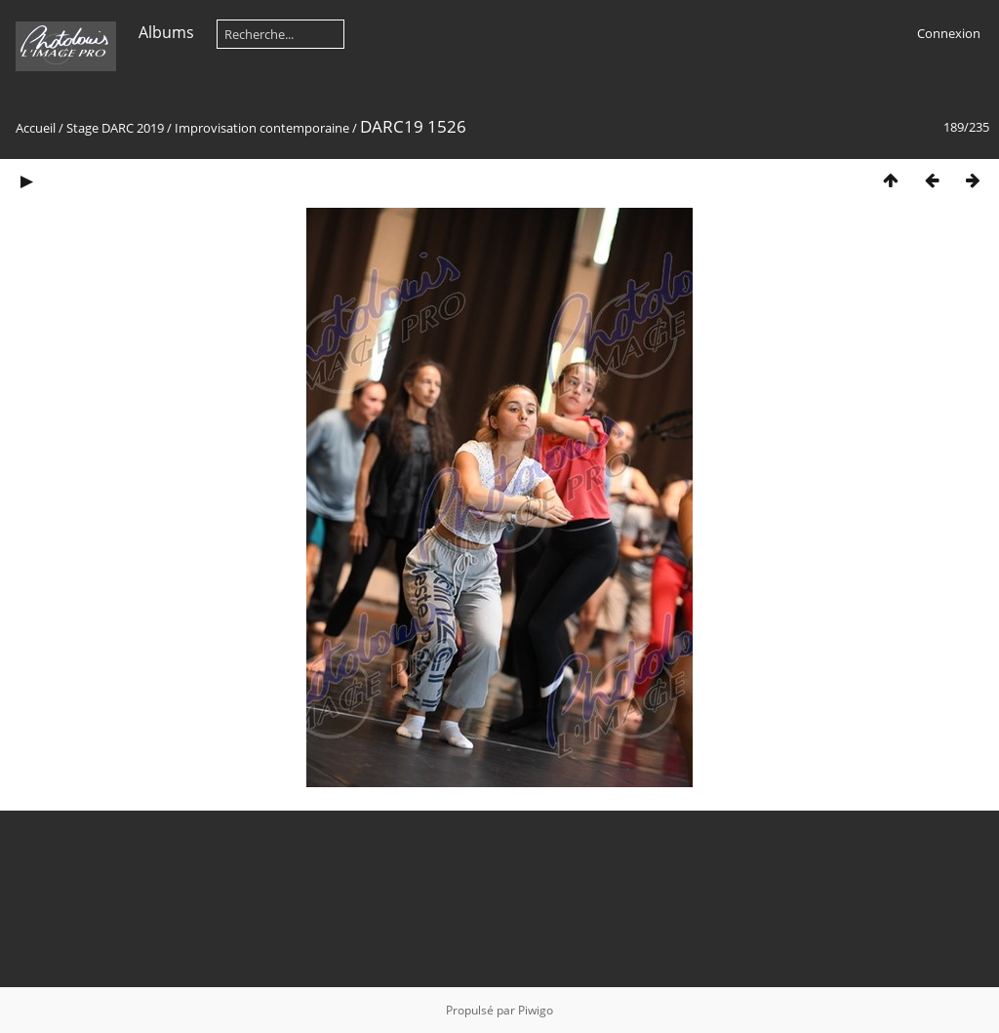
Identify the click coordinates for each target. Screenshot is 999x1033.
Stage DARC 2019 (115, 128)
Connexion (948, 33)
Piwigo (535, 1010)
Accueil (36, 128)
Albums (166, 32)
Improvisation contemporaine (262, 128)
